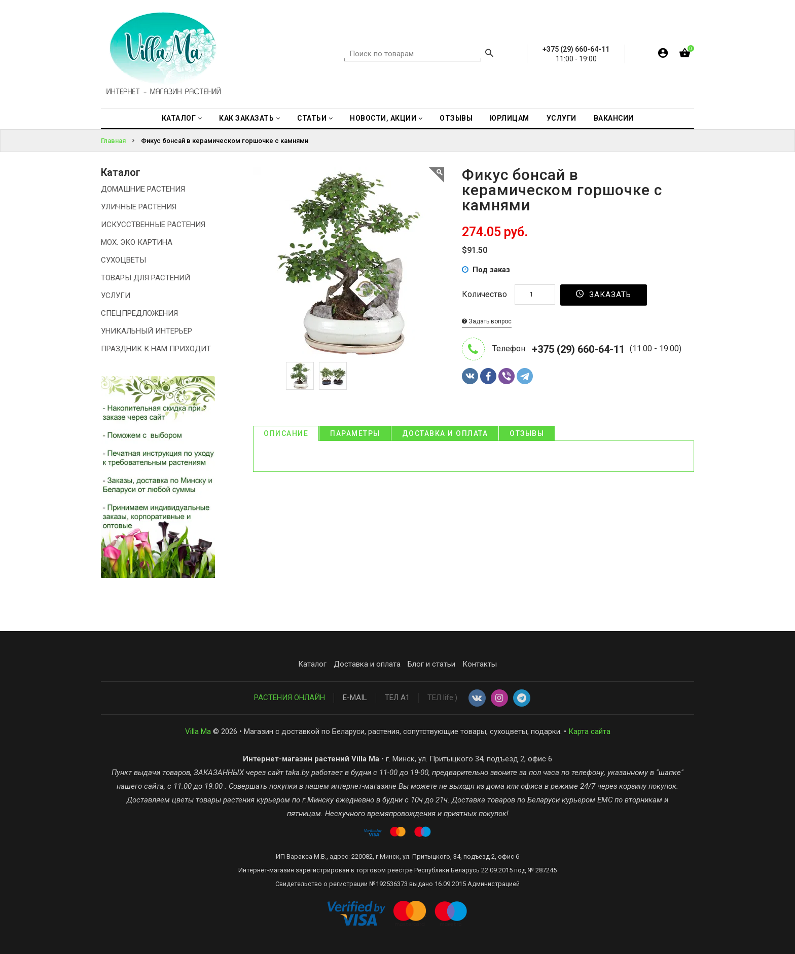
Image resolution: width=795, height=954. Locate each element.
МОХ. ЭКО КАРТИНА (136, 242)
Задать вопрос (487, 321)
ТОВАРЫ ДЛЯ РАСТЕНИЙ (145, 277)
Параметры (355, 433)
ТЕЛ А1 (397, 697)
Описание (286, 433)
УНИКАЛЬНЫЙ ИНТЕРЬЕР (146, 331)
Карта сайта (589, 731)
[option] (300, 376)
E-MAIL (355, 697)
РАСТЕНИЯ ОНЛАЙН (289, 697)
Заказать (603, 294)
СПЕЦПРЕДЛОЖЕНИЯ (139, 313)
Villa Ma (198, 731)
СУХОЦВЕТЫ (123, 260)
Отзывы (527, 433)
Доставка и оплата (445, 433)
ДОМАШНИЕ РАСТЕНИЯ (143, 189)
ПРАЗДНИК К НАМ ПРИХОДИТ (156, 348)
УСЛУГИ (115, 295)
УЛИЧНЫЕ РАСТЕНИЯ (138, 206)
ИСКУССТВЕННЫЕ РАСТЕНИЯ (153, 224)
